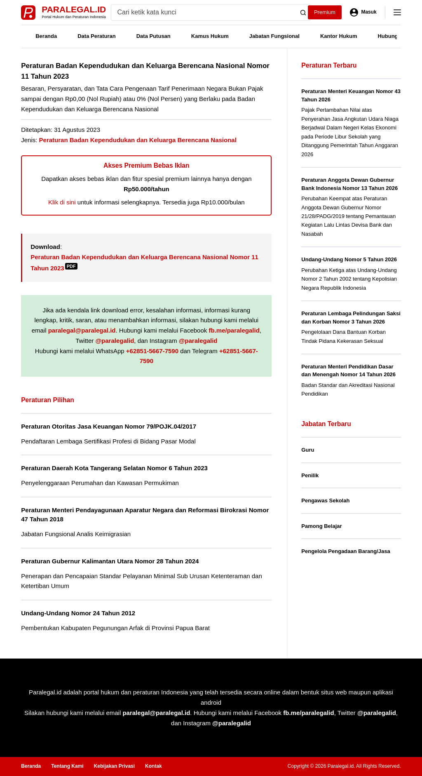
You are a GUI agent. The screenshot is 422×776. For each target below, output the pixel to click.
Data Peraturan (96, 36)
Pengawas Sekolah (325, 500)
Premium (324, 12)
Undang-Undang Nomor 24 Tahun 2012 (78, 613)
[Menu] (397, 12)
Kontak (153, 766)
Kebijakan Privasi (114, 766)
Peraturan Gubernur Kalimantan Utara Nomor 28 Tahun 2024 (110, 561)
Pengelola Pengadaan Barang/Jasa (345, 551)
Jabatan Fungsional (274, 36)
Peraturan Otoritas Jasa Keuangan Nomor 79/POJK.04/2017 (108, 426)
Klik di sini (62, 202)
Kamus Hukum (210, 36)
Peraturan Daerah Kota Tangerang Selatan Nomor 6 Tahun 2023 (114, 467)
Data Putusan (153, 36)
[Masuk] (363, 12)
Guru (307, 450)
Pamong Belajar (321, 526)
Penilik (310, 475)
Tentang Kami (67, 766)
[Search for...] (203, 12)
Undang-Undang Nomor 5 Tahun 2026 (349, 259)
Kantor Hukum (338, 36)
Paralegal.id (74, 9)
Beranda (46, 36)
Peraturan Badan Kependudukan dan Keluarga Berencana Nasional (138, 139)
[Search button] (303, 12)
